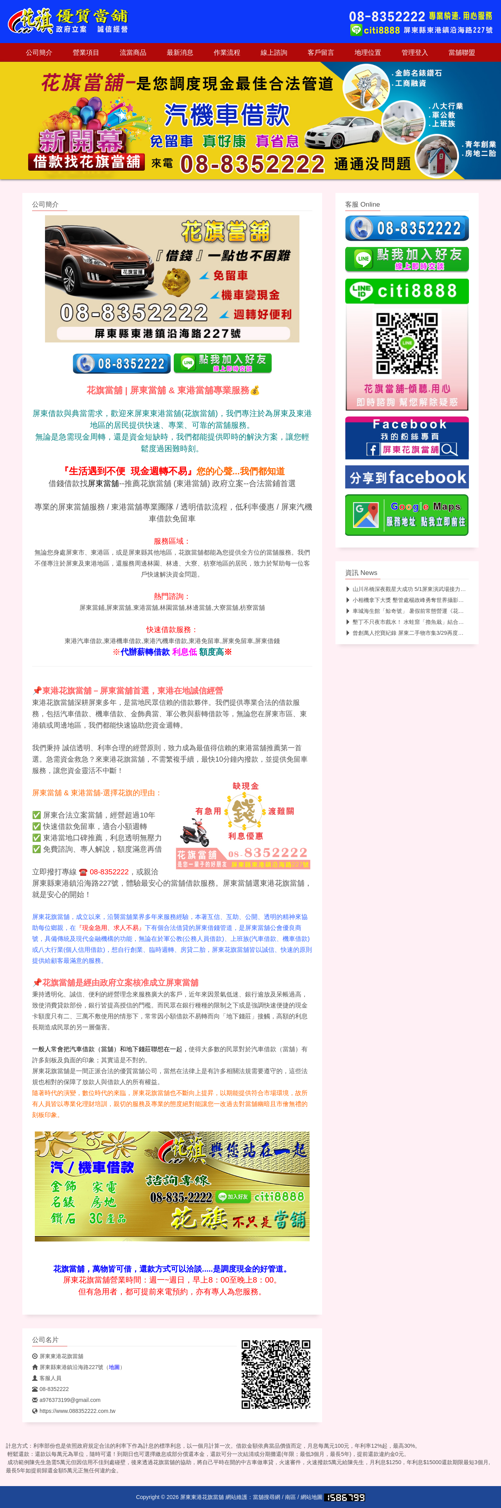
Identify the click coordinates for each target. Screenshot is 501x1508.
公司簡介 (39, 52)
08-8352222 (50, 1389)
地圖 (114, 1367)
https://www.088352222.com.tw (73, 1411)
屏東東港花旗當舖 (57, 1356)
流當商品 (133, 52)
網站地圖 (312, 1497)
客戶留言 (321, 52)
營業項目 (86, 52)
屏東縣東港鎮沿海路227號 (67, 1367)
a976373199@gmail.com (66, 1400)
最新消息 (180, 52)
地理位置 (368, 52)
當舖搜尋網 (266, 1497)
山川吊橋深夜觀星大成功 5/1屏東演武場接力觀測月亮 (413, 589)
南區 (290, 1497)
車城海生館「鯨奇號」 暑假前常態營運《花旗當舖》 (412, 611)
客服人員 (46, 1378)
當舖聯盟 (462, 52)
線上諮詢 (274, 52)
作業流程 (227, 52)
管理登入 (415, 52)
